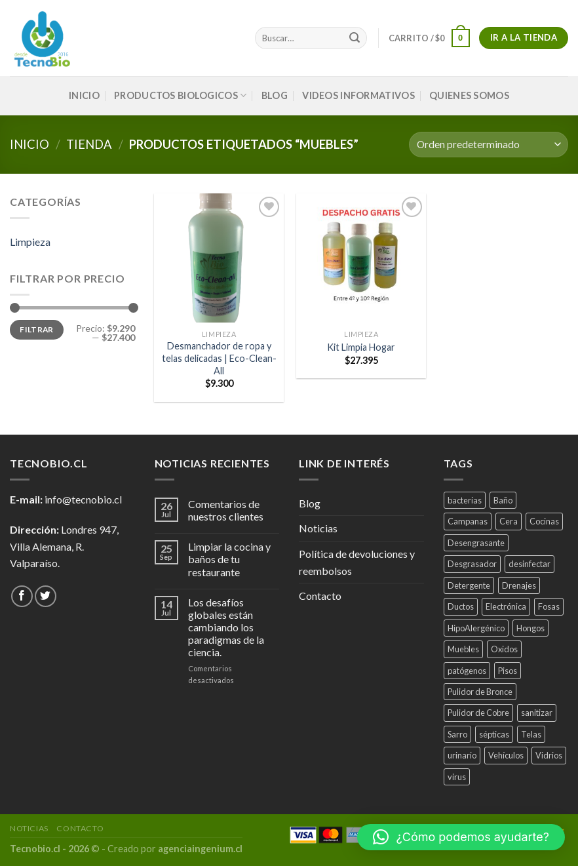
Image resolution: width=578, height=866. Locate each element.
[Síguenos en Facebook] (22, 596)
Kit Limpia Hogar (361, 347)
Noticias (318, 528)
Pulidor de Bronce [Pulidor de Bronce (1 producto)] (480, 691)
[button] (461, 837)
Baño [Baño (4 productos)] (502, 500)
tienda (89, 144)
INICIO (84, 95)
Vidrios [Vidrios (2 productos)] (548, 755)
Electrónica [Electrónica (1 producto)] (506, 606)
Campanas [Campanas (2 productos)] (468, 521)
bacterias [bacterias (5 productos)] (465, 500)
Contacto (320, 595)
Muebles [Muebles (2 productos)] (463, 649)
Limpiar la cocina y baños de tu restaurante (229, 559)
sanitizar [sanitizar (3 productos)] (536, 712)
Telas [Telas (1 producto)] (531, 734)
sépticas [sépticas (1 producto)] (494, 734)
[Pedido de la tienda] (488, 144)
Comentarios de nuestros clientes (225, 510)
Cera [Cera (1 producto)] (508, 521)
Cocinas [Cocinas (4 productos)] (544, 521)
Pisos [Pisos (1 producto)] (507, 670)
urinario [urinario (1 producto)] (462, 755)
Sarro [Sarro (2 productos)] (457, 734)
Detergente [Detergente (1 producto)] (469, 585)
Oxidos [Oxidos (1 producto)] (504, 649)
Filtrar (37, 329)
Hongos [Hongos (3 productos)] (530, 628)
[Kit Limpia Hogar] (361, 258)
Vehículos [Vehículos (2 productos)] (506, 755)
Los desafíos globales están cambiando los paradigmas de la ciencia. (226, 627)
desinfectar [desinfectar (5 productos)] (529, 564)
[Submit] (354, 38)
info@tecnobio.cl (83, 499)
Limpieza (30, 241)
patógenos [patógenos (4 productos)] (467, 670)
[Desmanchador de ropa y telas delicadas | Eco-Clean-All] (219, 258)
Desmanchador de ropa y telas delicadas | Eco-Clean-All (219, 358)
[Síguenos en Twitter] (45, 596)
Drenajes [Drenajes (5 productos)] (519, 585)
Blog (274, 95)
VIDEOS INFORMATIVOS (358, 95)
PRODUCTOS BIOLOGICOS (180, 95)
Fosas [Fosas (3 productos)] (549, 606)
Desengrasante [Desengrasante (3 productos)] (476, 543)
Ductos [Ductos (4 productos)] (461, 606)
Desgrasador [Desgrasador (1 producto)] (472, 564)
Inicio (29, 144)
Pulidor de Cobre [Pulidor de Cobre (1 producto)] (478, 712)
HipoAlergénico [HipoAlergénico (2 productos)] (476, 628)
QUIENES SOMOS (469, 95)
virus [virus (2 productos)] (457, 777)
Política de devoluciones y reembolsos (357, 562)
